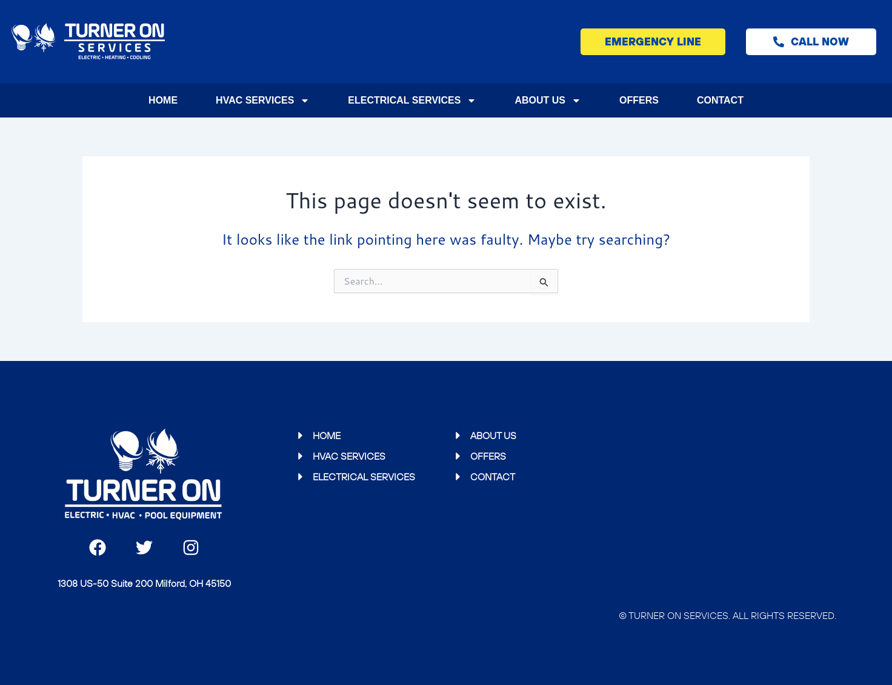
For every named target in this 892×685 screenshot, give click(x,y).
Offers (639, 100)
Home (163, 100)
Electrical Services (412, 100)
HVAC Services (263, 100)
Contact (720, 100)
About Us (547, 100)
